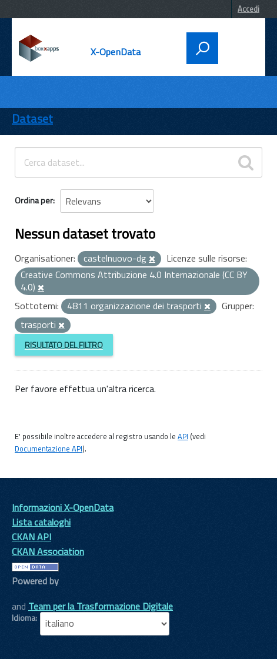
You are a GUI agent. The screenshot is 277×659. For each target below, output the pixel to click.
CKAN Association (48, 551)
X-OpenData (116, 51)
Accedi (248, 9)
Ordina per (34, 200)
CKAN (32, 594)
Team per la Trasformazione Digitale (100, 606)
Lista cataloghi (41, 522)
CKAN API (31, 537)
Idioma (23, 618)
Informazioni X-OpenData (63, 507)
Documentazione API (48, 448)
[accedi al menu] (238, 47)
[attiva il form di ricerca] (202, 48)
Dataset (32, 118)
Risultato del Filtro (64, 345)
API (183, 436)
